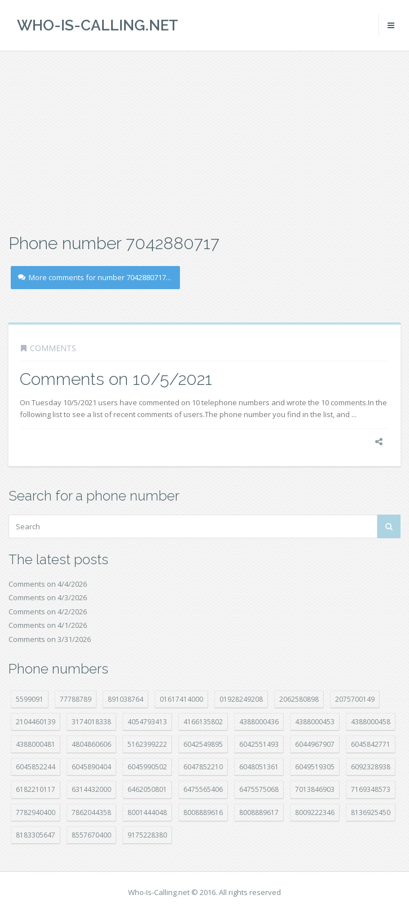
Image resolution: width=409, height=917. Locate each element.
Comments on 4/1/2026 (47, 625)
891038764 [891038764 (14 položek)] (125, 699)
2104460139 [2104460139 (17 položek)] (35, 721)
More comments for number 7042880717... (94, 277)
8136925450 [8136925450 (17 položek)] (370, 812)
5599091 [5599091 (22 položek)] (29, 699)
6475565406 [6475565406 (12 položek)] (203, 789)
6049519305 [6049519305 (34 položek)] (315, 767)
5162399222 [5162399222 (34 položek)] (147, 744)
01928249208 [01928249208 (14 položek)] (241, 699)
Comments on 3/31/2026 (49, 639)
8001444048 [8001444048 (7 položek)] (147, 812)
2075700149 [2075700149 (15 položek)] (355, 699)
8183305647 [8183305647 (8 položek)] (35, 835)
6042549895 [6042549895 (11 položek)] (203, 744)
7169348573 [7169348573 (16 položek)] (370, 789)
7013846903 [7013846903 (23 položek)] (315, 789)
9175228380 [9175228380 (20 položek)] (147, 835)
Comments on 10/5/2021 (116, 379)
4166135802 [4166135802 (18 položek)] (203, 721)
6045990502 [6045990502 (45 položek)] (147, 767)
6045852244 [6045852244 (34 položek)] (35, 767)
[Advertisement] (204, 141)
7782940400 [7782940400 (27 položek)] (35, 812)
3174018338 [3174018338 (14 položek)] (91, 721)
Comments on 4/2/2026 (47, 611)
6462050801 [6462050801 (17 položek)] (147, 789)
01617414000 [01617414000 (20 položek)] (181, 699)
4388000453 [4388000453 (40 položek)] (315, 721)
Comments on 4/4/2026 (47, 584)
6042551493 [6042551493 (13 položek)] (259, 744)
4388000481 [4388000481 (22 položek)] (35, 744)
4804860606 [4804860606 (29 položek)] (91, 744)
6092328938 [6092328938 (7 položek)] (370, 767)
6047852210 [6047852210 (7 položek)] (203, 767)
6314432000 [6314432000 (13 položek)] (91, 789)
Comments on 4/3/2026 (47, 597)
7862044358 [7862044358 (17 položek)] (91, 812)
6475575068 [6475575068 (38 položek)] (259, 789)
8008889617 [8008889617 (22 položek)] (259, 812)
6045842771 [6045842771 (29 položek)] (370, 744)
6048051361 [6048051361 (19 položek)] (259, 767)
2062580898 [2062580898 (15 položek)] (299, 699)
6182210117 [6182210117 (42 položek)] (35, 789)
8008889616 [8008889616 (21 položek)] (203, 812)
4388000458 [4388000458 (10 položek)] (370, 721)
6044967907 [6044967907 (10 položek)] (315, 744)
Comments (53, 348)
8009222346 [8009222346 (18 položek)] (315, 812)
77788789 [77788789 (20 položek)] (75, 699)
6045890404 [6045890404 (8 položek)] (91, 767)
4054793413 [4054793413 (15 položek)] (147, 721)
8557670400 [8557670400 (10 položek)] (91, 835)
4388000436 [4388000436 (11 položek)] (259, 721)
